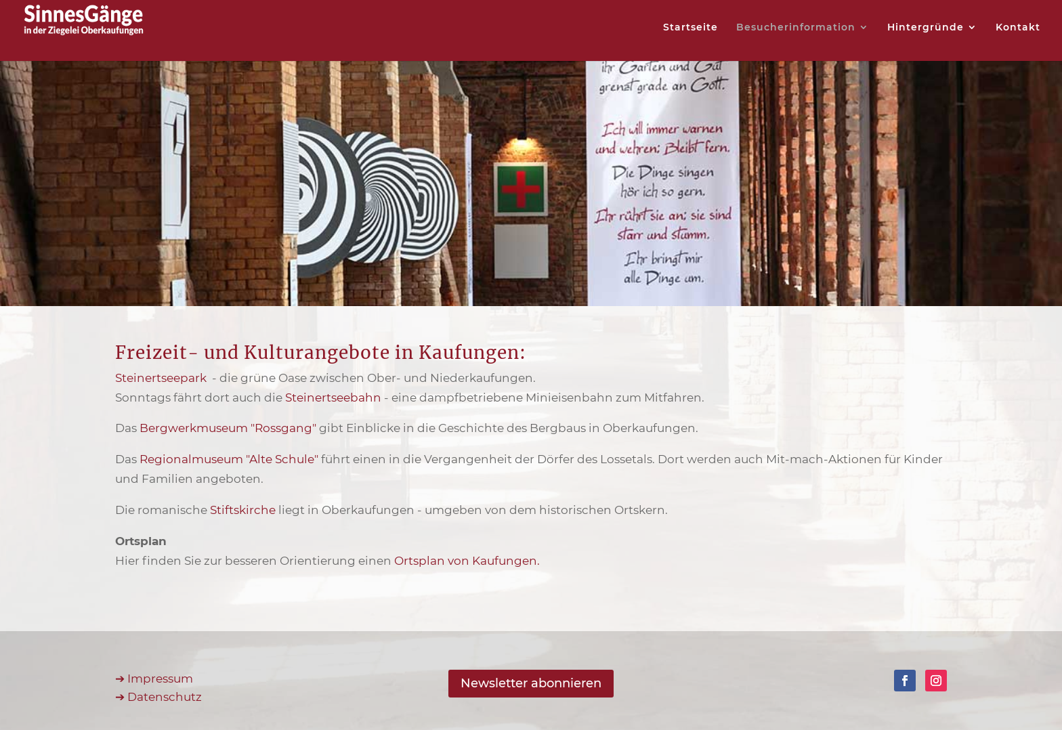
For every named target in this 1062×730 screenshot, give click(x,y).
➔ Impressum (154, 678)
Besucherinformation (795, 27)
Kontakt (1018, 27)
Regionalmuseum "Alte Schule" (229, 459)
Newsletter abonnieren (531, 683)
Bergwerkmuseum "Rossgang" (228, 428)
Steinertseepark (162, 378)
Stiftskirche (243, 510)
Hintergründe (925, 27)
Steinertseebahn (333, 397)
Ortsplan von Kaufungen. (467, 560)
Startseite (690, 27)
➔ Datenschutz (158, 697)
